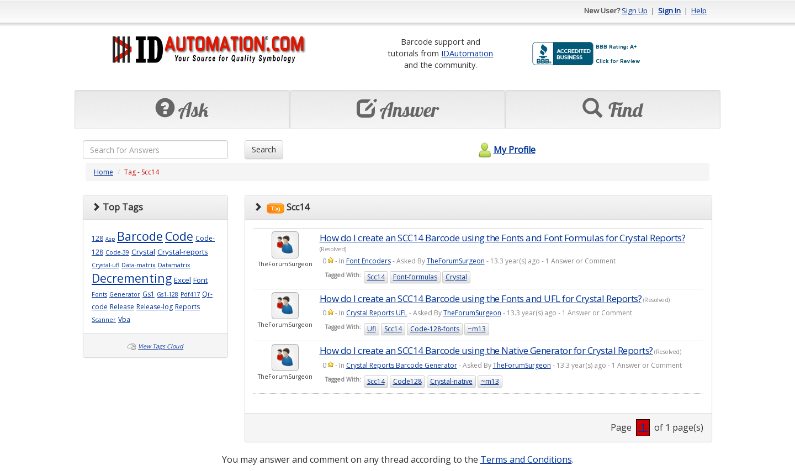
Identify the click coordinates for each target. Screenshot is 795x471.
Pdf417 (190, 294)
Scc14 (376, 277)
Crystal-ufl (105, 265)
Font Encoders (368, 261)
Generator (124, 294)
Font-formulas (415, 277)
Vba (124, 319)
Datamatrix (174, 265)
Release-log (154, 306)
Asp (110, 238)
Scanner (104, 320)
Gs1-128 (167, 294)
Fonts (99, 294)
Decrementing (132, 278)
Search (264, 149)
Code (179, 236)
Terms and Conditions (526, 459)
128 (97, 238)
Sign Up (635, 10)
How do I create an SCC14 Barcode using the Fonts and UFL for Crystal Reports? (481, 298)
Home (103, 172)
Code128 (407, 381)
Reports (187, 306)
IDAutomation (467, 53)
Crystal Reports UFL (376, 312)
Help (699, 10)
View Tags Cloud (160, 346)
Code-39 (117, 252)
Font (200, 280)
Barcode (140, 236)
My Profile (505, 150)
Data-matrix (138, 265)
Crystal (143, 252)
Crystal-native (451, 381)
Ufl (371, 329)
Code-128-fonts (434, 329)
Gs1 (148, 294)
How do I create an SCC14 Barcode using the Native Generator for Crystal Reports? (486, 350)
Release (122, 306)
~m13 (477, 329)
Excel (182, 280)
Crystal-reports (182, 252)
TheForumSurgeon (456, 261)
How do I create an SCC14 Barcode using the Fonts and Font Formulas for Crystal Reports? (503, 237)
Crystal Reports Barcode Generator (401, 365)
